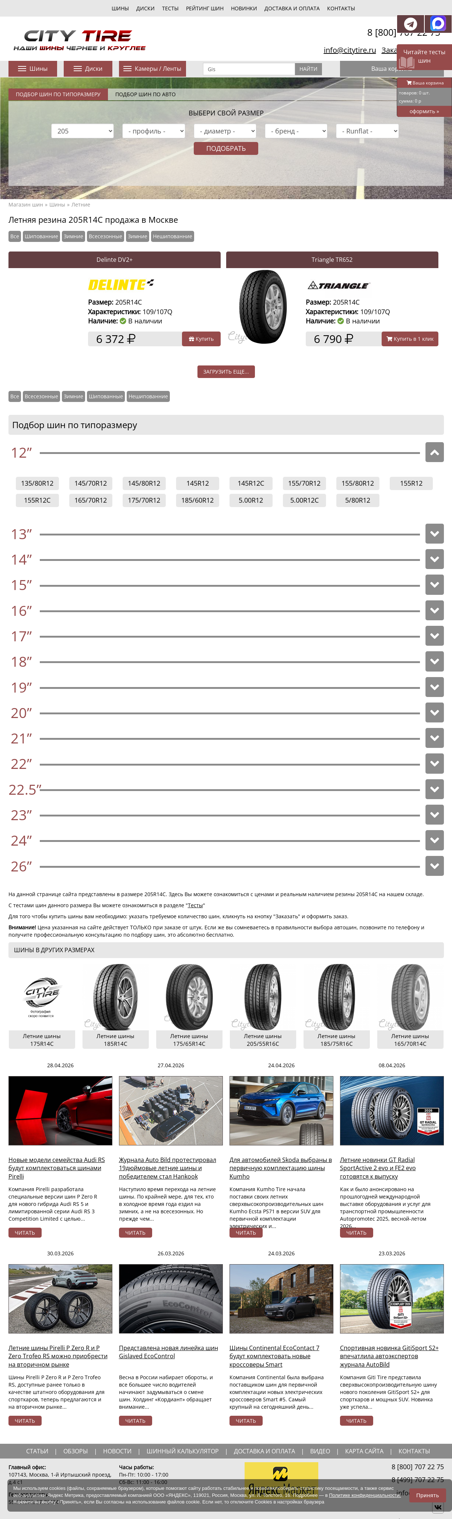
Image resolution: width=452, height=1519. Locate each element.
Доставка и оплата (292, 8)
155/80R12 (357, 483)
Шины (57, 204)
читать (25, 1232)
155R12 (411, 483)
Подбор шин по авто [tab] (145, 94)
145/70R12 (90, 483)
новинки (244, 8)
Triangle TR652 (332, 260)
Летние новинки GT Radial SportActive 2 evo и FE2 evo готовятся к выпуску (378, 1168)
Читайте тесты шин (424, 56)
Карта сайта (364, 1451)
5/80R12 (357, 500)
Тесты (195, 905)
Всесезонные (105, 236)
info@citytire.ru (350, 50)
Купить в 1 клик (410, 338)
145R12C (251, 483)
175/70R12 (144, 500)
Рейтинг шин (205, 8)
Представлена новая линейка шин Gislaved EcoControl (168, 1352)
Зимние (73, 236)
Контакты (341, 8)
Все (14, 236)
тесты (170, 8)
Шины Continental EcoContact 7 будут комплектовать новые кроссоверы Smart (274, 1356)
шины (120, 8)
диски (145, 8)
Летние (80, 204)
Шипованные (106, 396)
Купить (201, 338)
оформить (424, 111)
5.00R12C (304, 500)
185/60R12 (197, 500)
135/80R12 (37, 483)
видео (320, 1451)
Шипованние (41, 236)
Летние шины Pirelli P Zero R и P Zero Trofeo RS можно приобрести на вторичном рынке (58, 1356)
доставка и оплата (264, 1451)
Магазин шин (25, 204)
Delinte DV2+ (115, 260)
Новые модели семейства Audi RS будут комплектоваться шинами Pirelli (56, 1168)
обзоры (75, 1451)
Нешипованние (172, 236)
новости (117, 1451)
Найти (308, 68)
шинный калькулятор (183, 1451)
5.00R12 (251, 500)
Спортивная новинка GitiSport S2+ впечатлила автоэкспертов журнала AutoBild (389, 1356)
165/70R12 (90, 500)
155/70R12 (304, 483)
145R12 (197, 483)
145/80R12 (144, 483)
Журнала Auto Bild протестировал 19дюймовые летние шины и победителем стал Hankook (167, 1168)
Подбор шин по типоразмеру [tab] (58, 94)
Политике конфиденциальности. (365, 1495)
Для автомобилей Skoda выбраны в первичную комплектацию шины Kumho (280, 1168)
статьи (37, 1451)
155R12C (37, 500)
